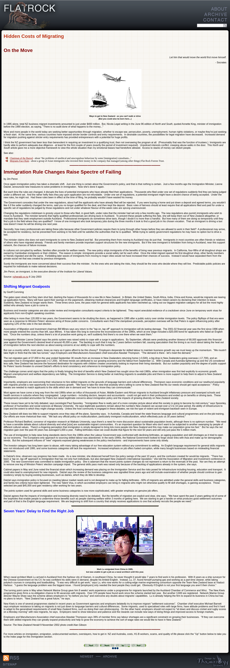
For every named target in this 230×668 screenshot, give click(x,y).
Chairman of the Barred (21, 158)
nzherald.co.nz (20, 276)
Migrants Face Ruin (19, 161)
